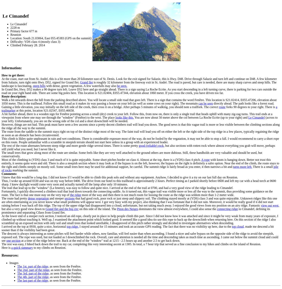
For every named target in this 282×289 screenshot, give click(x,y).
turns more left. (242, 166)
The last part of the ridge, (33, 280)
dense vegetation (38, 198)
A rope (205, 159)
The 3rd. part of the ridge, (33, 273)
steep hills (39, 86)
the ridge (75, 195)
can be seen (205, 103)
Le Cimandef (256, 117)
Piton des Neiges (127, 209)
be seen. (122, 86)
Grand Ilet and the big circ (62, 209)
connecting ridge (227, 209)
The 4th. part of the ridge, (33, 277)
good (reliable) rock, (151, 145)
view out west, (270, 205)
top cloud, (238, 226)
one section (13, 240)
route (222, 107)
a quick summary (22, 247)
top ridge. (73, 226)
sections (70, 198)
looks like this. (124, 117)
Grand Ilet (86, 82)
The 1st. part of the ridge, (33, 266)
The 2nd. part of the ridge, (33, 270)
